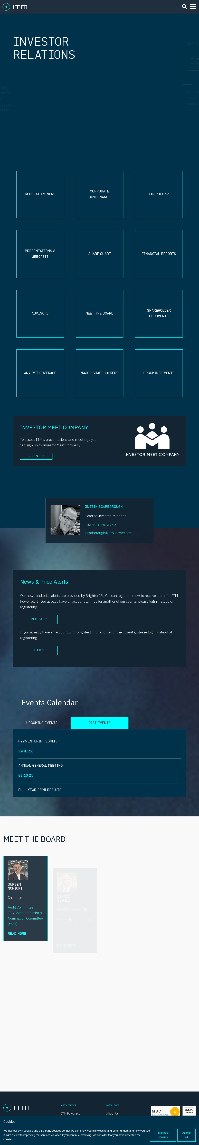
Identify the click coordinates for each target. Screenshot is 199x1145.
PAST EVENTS (100, 724)
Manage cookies (163, 1135)
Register (37, 457)
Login (39, 651)
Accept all (186, 1135)
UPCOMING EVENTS (42, 724)
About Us (112, 1113)
